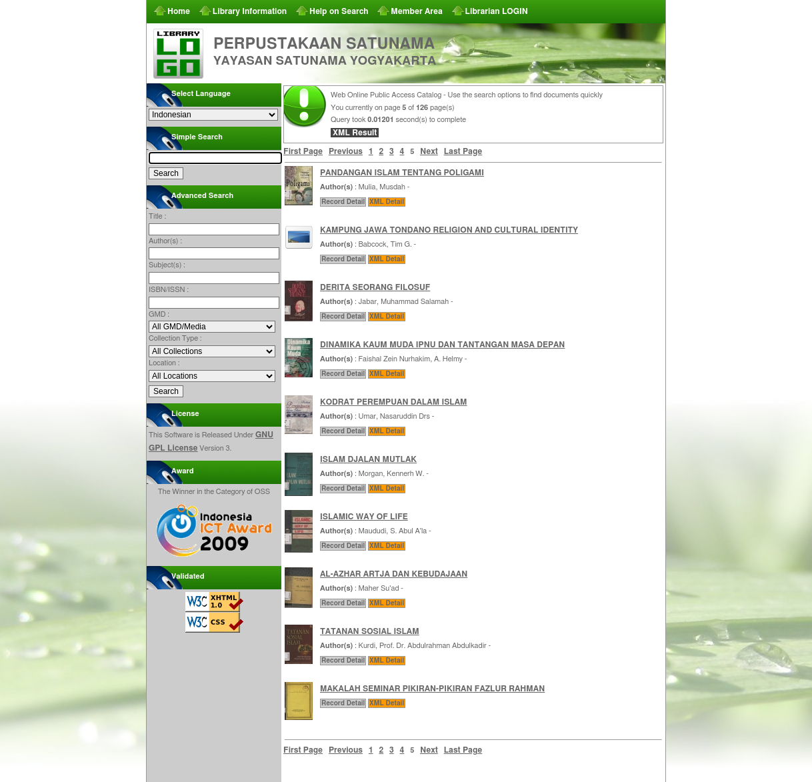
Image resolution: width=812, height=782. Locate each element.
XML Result (355, 133)
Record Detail (343, 202)
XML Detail (386, 202)
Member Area (417, 11)
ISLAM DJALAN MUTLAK (368, 459)
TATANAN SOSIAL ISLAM (369, 631)
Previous (346, 151)
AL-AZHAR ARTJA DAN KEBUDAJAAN (393, 574)
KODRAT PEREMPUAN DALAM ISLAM (393, 402)
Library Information (250, 11)
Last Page (463, 151)
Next (429, 151)
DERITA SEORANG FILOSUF (375, 287)
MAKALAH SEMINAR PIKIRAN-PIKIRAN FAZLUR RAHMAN (432, 689)
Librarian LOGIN (496, 11)
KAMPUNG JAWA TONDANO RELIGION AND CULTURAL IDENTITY (449, 230)
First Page (303, 151)
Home (178, 11)
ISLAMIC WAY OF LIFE (364, 517)
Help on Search (339, 11)
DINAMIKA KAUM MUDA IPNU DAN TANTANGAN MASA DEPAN (442, 345)
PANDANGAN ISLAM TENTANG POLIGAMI (402, 173)
